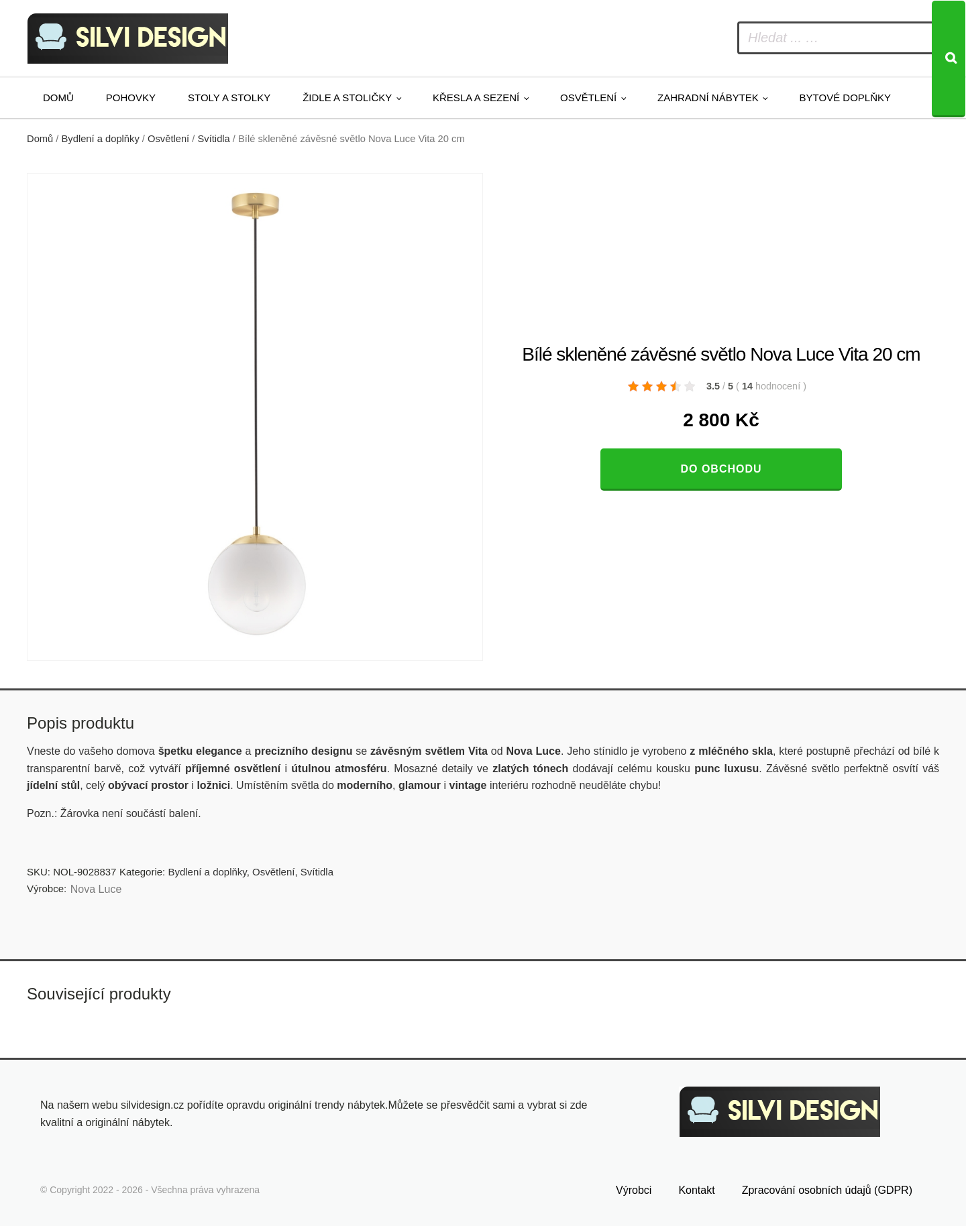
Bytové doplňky (845, 97)
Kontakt (696, 1190)
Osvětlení (588, 97)
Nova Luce (96, 889)
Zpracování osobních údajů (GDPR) (827, 1190)
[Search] (948, 59)
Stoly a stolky (229, 97)
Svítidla (214, 138)
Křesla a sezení (476, 97)
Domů (58, 97)
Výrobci (633, 1190)
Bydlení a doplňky (101, 138)
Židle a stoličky (347, 97)
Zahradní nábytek (708, 97)
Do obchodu (720, 469)
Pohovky (131, 97)
